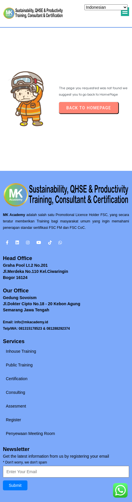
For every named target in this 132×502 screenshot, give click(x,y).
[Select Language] (106, 7)
